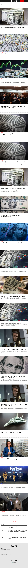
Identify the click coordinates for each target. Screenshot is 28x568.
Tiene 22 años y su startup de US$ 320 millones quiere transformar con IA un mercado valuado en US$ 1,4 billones (17, 534)
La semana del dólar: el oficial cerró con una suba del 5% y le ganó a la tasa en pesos (14, 81)
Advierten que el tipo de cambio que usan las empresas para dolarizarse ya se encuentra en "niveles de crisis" (13, 377)
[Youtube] (15, 560)
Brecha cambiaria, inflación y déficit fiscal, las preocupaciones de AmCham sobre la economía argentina (12, 513)
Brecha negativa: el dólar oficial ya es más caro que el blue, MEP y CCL (13, 27)
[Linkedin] (16, 560)
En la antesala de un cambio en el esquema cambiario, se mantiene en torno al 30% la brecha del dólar (13, 134)
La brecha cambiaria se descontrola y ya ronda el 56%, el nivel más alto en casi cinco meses (14, 243)
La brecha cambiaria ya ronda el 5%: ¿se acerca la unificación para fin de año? (13, 189)
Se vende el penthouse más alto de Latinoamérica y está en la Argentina (17, 538)
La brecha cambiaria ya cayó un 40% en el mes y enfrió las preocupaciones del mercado (11, 216)
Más (15, 524)
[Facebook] (11, 560)
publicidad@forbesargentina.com (6, 549)
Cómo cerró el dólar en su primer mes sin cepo (9, 53)
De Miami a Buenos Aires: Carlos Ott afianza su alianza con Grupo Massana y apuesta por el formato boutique (17, 541)
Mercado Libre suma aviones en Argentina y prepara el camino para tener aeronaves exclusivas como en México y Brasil (17, 531)
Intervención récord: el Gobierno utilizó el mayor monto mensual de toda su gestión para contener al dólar (14, 405)
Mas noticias (14, 521)
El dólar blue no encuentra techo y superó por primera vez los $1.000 (13, 349)
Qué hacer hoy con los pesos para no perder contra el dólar (11, 432)
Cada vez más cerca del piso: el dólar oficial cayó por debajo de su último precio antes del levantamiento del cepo (13, 107)
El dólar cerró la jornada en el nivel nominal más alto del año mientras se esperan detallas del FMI (14, 162)
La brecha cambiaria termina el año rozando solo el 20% (11, 323)
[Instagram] (14, 560)
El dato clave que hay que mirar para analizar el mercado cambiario (13, 296)
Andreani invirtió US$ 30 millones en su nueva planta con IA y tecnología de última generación (17, 527)
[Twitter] (12, 560)
